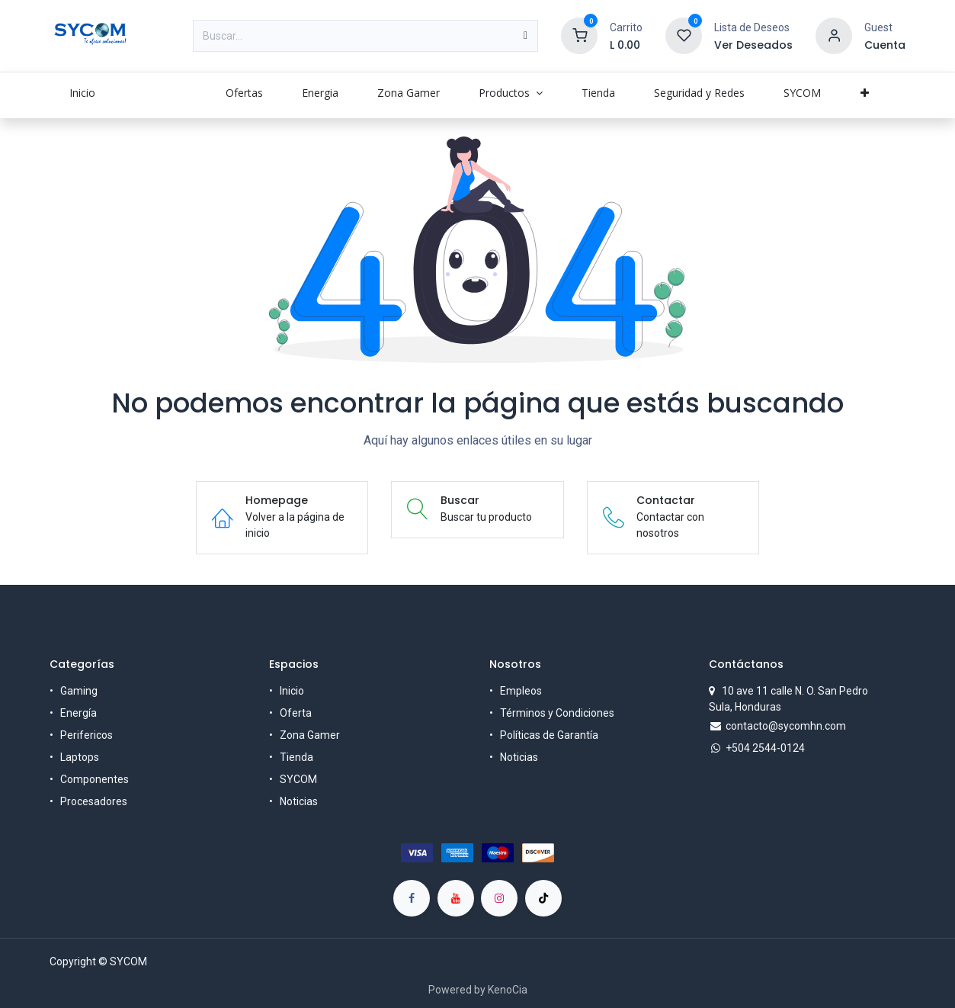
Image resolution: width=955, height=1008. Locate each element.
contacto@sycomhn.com (786, 726)
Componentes (94, 779)
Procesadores (93, 801)
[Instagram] (499, 898)
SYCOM (298, 779)
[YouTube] (455, 898)
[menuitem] (82, 92)
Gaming (79, 691)
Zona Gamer (310, 735)
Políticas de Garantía (549, 735)
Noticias (299, 801)
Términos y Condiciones (557, 713)
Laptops (79, 757)
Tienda (296, 757)
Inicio (292, 691)
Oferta (296, 713)
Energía (78, 713)
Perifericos (86, 735)
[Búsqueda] (525, 36)
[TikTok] (543, 898)
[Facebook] (411, 898)
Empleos (521, 691)
